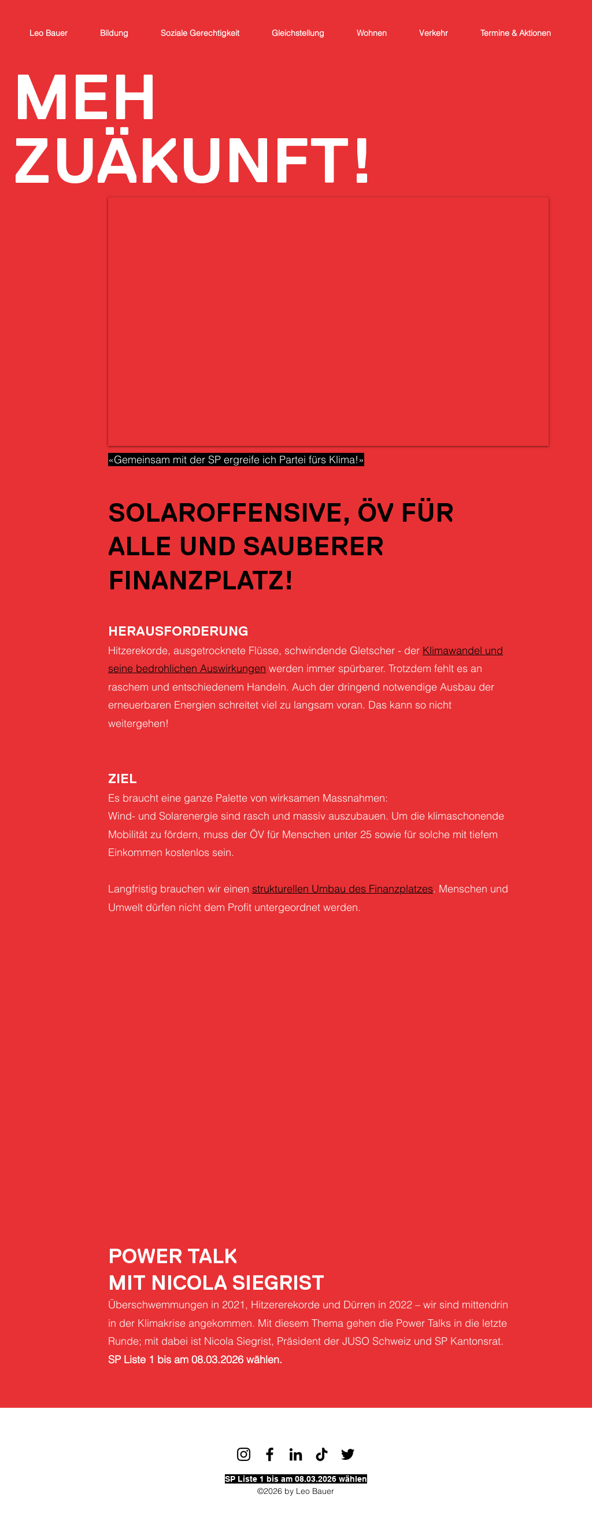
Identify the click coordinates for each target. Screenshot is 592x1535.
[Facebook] (270, 1454)
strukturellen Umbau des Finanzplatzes (342, 888)
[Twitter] (348, 1454)
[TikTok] (322, 1454)
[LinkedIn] (296, 1454)
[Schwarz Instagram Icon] (244, 1454)
